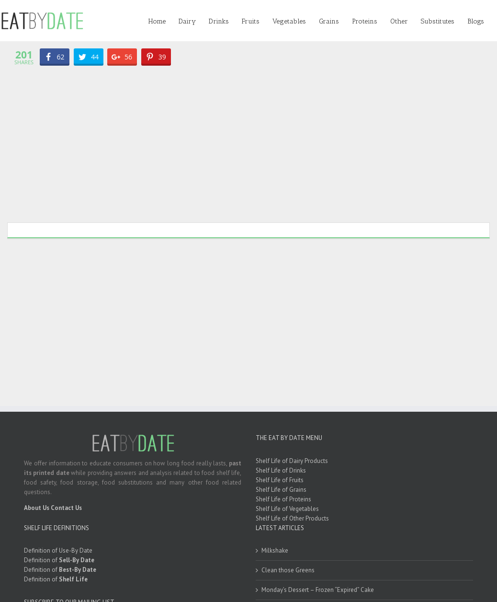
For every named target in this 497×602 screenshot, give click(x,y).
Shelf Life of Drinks (281, 470)
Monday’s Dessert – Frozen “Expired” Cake (317, 590)
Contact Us (66, 508)
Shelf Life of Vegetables (287, 509)
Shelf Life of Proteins (283, 499)
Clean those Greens (288, 570)
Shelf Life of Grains (281, 490)
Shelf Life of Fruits (280, 480)
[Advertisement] (248, 141)
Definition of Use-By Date (58, 550)
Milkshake (274, 550)
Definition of (59, 560)
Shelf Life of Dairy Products (292, 461)
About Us (36, 508)
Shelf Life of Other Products (292, 518)
